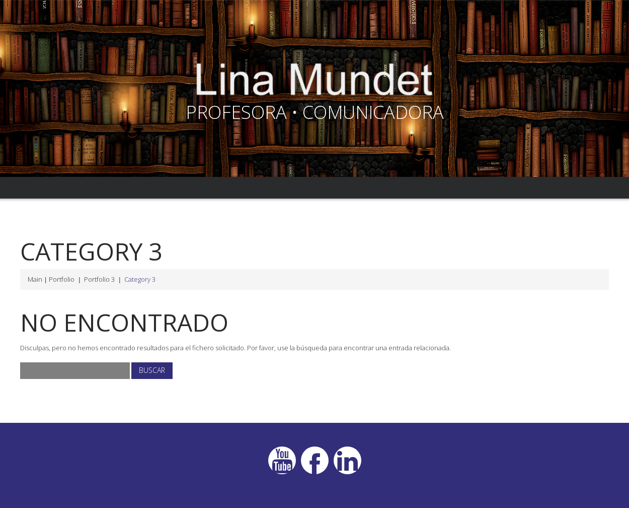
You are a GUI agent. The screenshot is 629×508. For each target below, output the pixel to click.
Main (35, 279)
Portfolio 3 (99, 279)
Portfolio (61, 279)
